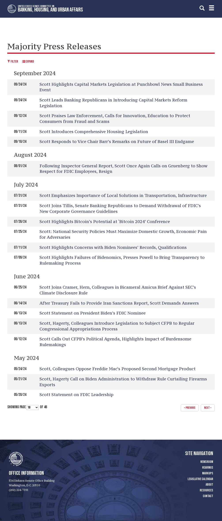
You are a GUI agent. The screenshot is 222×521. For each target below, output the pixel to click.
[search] (202, 8)
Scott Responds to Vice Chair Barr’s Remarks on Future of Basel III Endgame (117, 141)
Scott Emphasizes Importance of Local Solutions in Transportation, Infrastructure (123, 195)
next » (207, 408)
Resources (206, 490)
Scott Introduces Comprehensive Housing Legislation (94, 131)
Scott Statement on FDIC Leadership (76, 394)
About (209, 485)
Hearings (207, 468)
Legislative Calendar (200, 479)
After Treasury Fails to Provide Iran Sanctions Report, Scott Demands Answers (119, 303)
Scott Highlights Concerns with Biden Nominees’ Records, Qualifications (113, 247)
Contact (208, 496)
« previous (189, 408)
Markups (207, 473)
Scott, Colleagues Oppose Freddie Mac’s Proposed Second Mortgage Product (118, 368)
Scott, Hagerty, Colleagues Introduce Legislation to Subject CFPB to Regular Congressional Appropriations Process (117, 326)
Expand (28, 61)
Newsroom (206, 462)
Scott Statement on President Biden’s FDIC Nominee (93, 313)
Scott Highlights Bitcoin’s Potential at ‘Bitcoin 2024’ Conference (105, 221)
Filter (12, 61)
